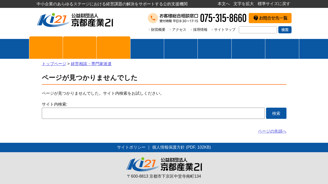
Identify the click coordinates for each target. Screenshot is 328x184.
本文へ (224, 4)
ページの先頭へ (272, 131)
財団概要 (158, 29)
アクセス (179, 29)
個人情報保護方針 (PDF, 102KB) (181, 147)
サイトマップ (224, 29)
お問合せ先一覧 (273, 18)
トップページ (54, 64)
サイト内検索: (54, 104)
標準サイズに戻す (274, 4)
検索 (284, 30)
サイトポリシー (131, 147)
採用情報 (200, 29)
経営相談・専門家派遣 (91, 64)
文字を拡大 (243, 4)
